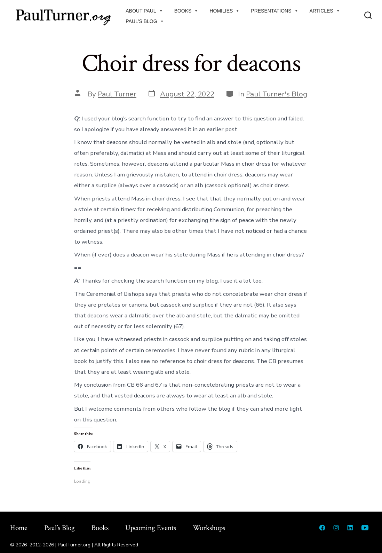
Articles (325, 11)
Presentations (274, 11)
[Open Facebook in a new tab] (322, 527)
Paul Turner (117, 94)
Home (18, 527)
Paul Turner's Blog (276, 94)
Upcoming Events (150, 527)
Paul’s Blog (59, 527)
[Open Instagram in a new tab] (336, 527)
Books (186, 11)
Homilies (224, 11)
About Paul (144, 11)
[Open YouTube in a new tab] (365, 527)
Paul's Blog (145, 21)
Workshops (209, 527)
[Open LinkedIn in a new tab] (350, 527)
